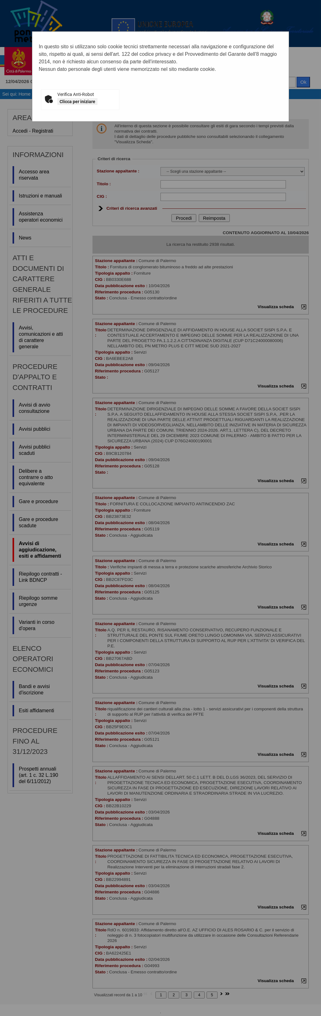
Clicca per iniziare (77, 101)
